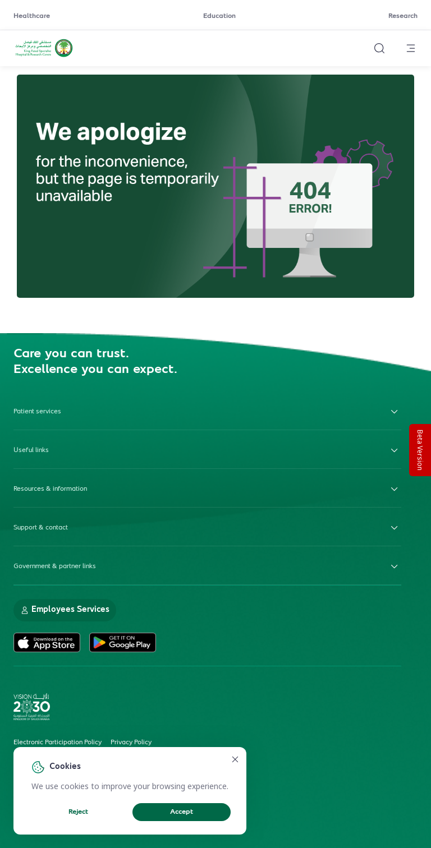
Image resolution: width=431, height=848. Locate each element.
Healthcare (31, 16)
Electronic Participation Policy (57, 742)
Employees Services (64, 610)
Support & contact (207, 527)
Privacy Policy (131, 742)
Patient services (207, 411)
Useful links (207, 450)
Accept (181, 812)
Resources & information (207, 489)
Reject (78, 812)
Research (403, 16)
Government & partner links (207, 566)
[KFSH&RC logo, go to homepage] (44, 55)
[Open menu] (411, 48)
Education (219, 16)
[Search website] (379, 48)
